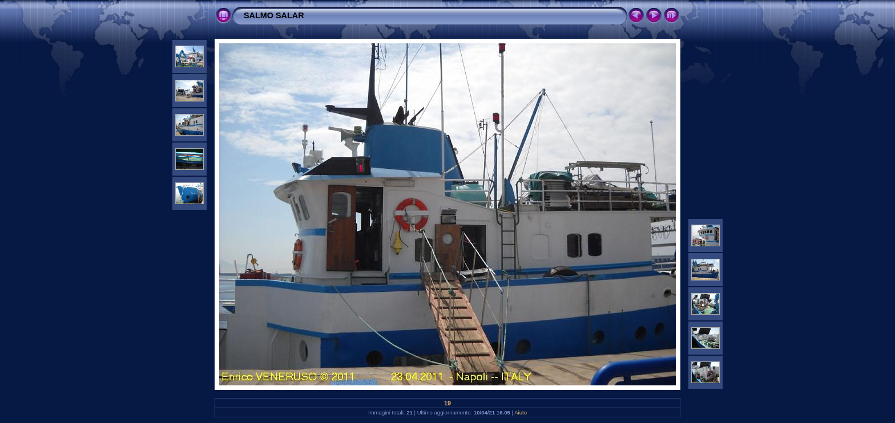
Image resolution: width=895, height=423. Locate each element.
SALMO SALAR (274, 15)
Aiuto (520, 412)
